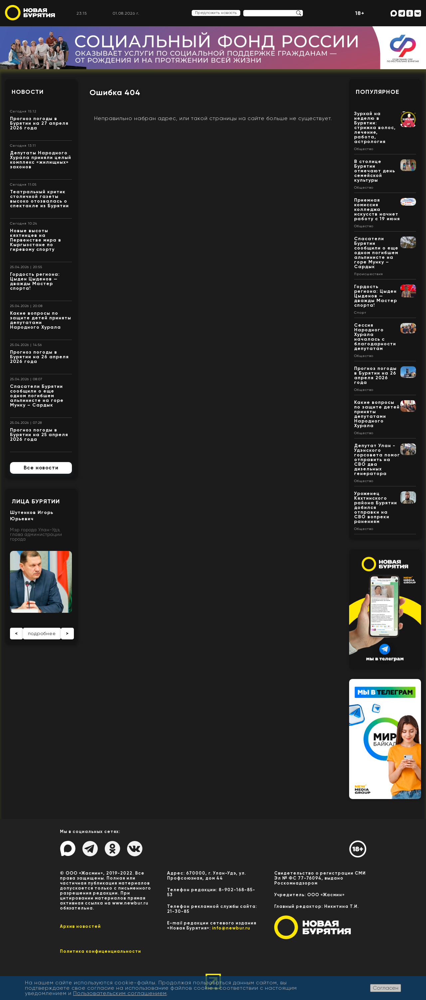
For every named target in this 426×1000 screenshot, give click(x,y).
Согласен (385, 988)
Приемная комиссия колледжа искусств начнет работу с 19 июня (377, 209)
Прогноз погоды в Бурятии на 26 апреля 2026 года (39, 356)
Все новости (41, 468)
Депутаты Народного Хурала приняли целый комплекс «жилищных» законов (40, 160)
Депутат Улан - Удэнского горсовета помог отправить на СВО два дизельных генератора (377, 459)
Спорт (360, 312)
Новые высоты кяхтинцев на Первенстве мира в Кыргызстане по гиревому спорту (35, 240)
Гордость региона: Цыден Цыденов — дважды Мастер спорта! (35, 281)
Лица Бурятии (36, 501)
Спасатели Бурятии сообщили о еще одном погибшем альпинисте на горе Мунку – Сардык (37, 396)
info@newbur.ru (231, 927)
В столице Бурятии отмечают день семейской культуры (374, 171)
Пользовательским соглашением (120, 993)
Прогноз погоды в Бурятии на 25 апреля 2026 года (39, 434)
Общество (363, 149)
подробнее (42, 633)
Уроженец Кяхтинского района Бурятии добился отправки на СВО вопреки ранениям (375, 507)
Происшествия (368, 274)
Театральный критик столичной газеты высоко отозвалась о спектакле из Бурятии (39, 199)
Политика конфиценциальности (100, 951)
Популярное (377, 91)
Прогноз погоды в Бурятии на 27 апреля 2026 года (39, 123)
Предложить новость (216, 12)
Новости (28, 91)
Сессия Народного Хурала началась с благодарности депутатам (375, 336)
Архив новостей (80, 926)
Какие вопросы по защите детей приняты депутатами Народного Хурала (40, 320)
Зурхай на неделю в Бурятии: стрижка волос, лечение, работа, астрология (375, 127)
